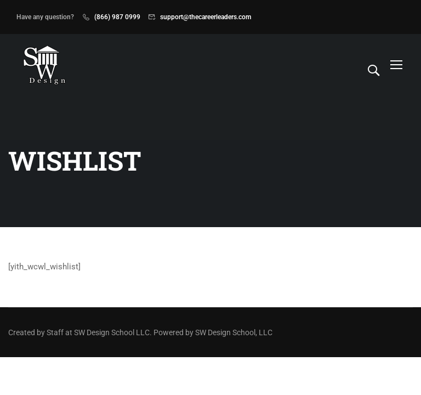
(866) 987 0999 (117, 17)
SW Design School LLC (112, 332)
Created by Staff (36, 332)
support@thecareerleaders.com (205, 17)
